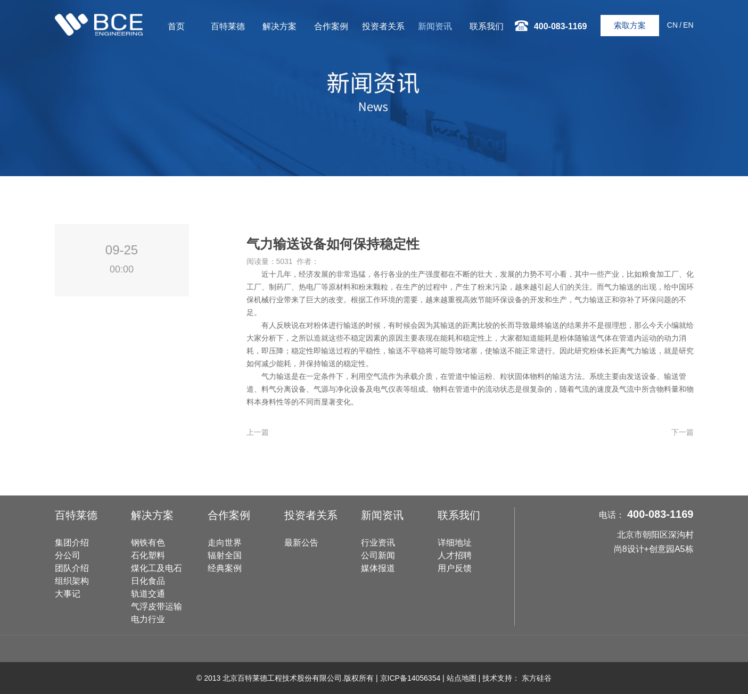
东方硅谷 (537, 678)
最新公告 (301, 542)
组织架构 (72, 580)
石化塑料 (148, 555)
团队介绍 (72, 568)
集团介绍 (72, 542)
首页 (176, 26)
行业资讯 (378, 542)
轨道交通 (148, 593)
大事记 (67, 593)
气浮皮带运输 (156, 606)
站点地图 (461, 678)
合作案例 (331, 26)
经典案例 (225, 568)
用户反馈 (455, 568)
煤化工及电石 (156, 568)
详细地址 (455, 542)
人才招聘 (455, 555)
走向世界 (225, 542)
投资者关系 (383, 26)
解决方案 (279, 26)
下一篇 (682, 432)
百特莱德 (228, 26)
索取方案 (630, 25)
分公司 (67, 555)
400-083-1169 (660, 514)
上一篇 (257, 432)
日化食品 (148, 580)
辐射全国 (225, 555)
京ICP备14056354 (410, 678)
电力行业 (148, 619)
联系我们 (487, 26)
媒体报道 (378, 568)
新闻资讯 (435, 26)
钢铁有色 (148, 542)
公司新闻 (378, 555)
